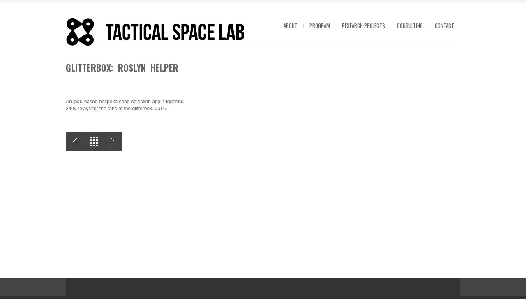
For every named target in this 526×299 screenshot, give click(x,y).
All (94, 141)
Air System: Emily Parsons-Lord (113, 141)
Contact (444, 25)
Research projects (363, 25)
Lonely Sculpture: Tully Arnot (75, 141)
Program (319, 25)
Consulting (410, 25)
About (291, 25)
